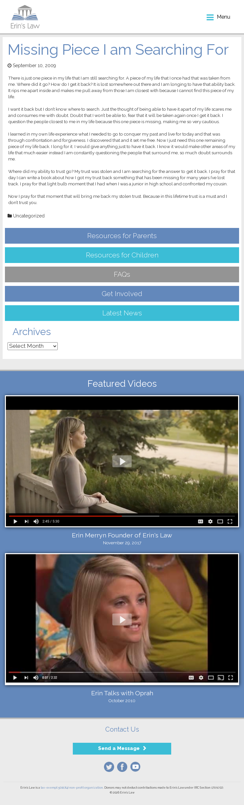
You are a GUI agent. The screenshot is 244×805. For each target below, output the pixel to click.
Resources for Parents (122, 236)
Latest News (122, 313)
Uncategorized (29, 215)
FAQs (122, 274)
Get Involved (122, 294)
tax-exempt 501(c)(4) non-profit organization (72, 787)
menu (223, 17)
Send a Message (119, 748)
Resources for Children (122, 255)
